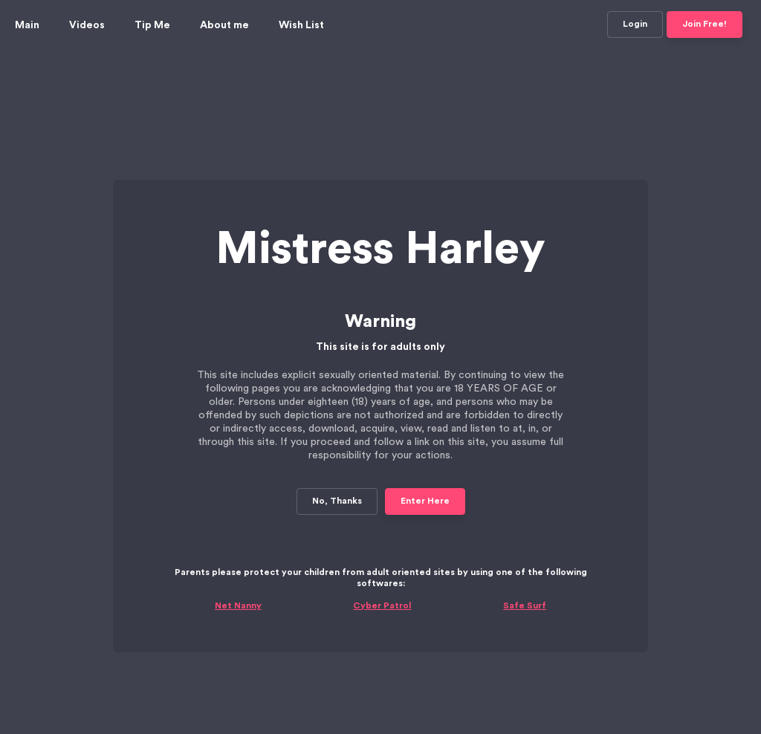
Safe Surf (524, 556)
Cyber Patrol (382, 556)
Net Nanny (238, 556)
